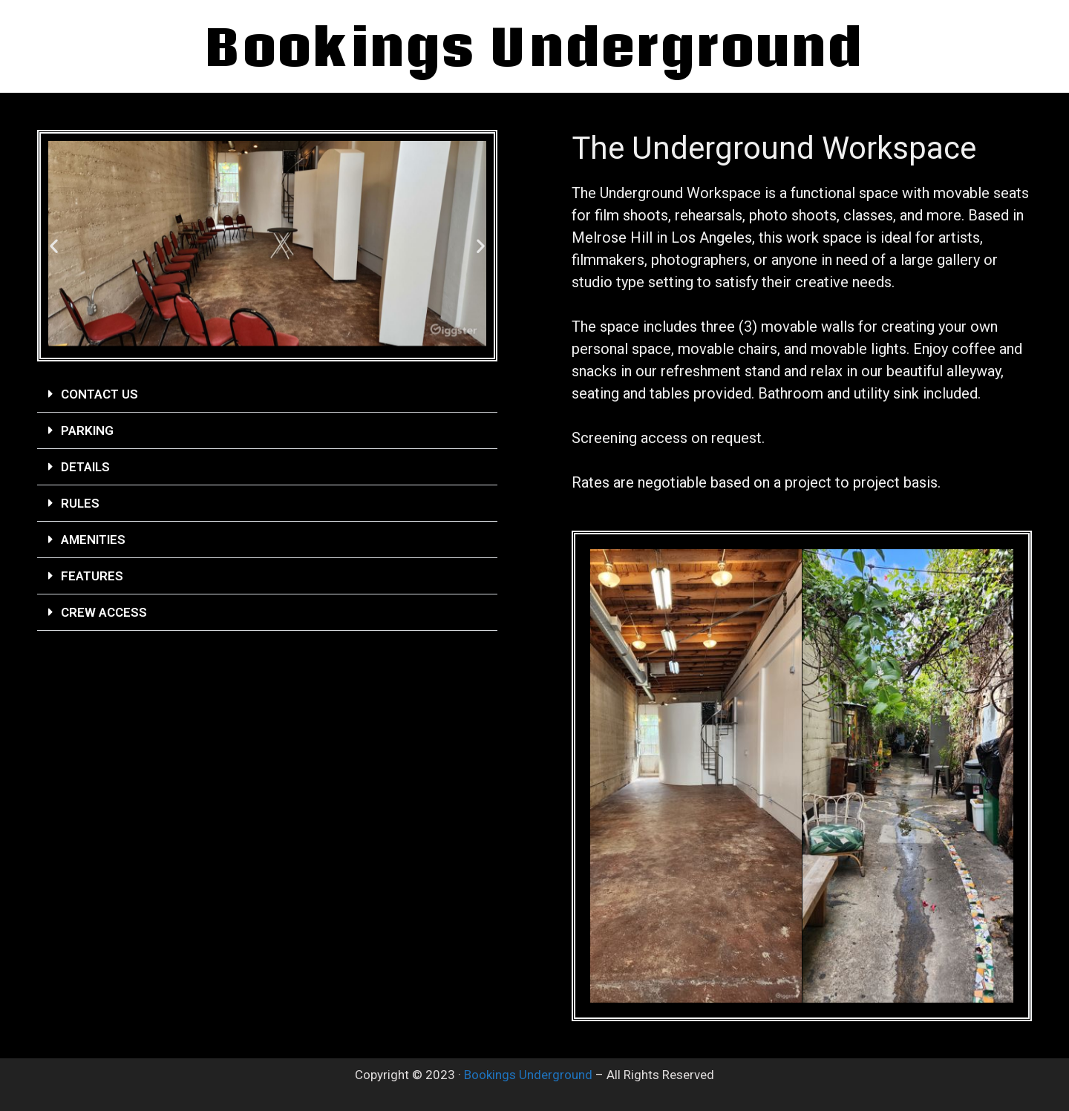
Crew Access (104, 612)
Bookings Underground (528, 1074)
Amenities (93, 539)
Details (85, 466)
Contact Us (99, 394)
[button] (54, 246)
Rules (80, 503)
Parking (87, 430)
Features (92, 575)
